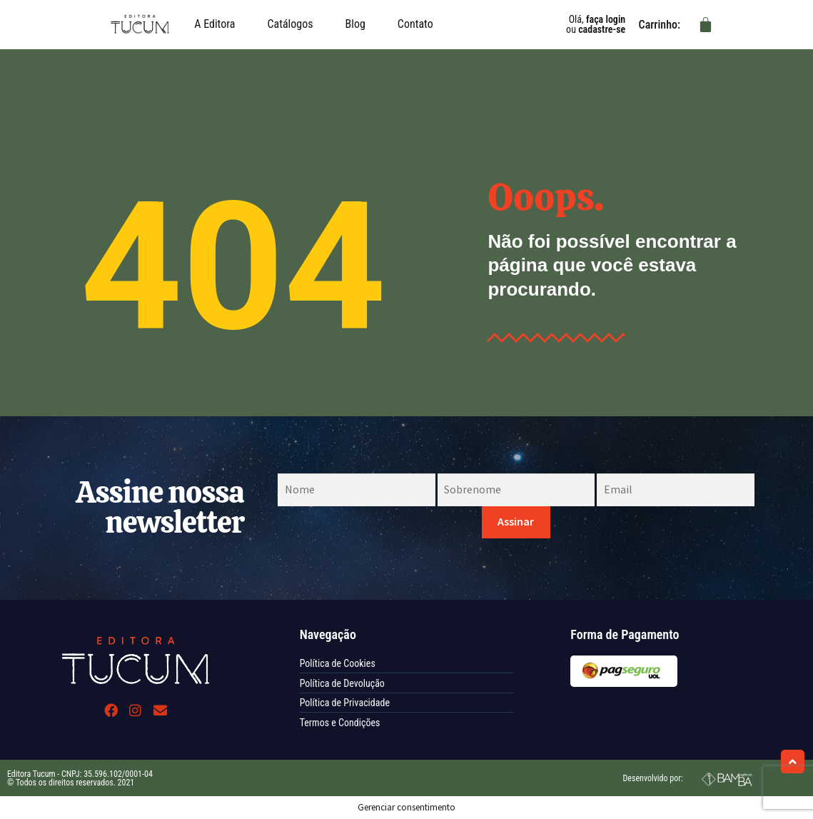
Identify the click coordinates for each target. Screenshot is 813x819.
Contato (415, 24)
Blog (355, 24)
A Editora (214, 24)
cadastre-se (601, 29)
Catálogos (290, 24)
